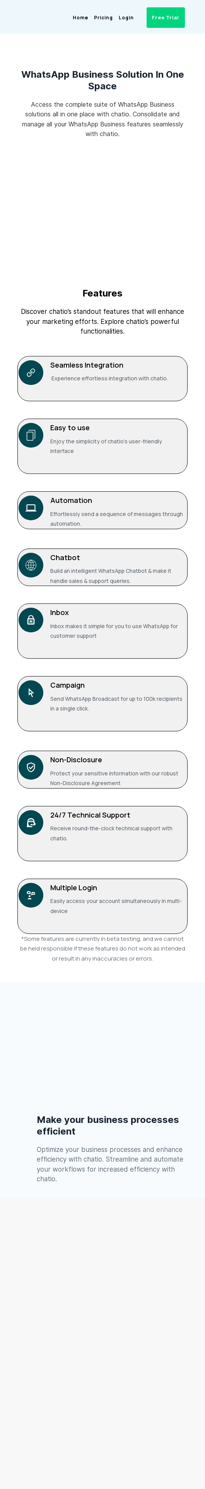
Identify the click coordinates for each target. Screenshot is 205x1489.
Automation (71, 500)
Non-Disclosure (76, 759)
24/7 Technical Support (90, 814)
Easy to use (70, 427)
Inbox (59, 612)
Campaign (67, 685)
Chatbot (65, 557)
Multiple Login (73, 887)
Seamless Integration (86, 365)
